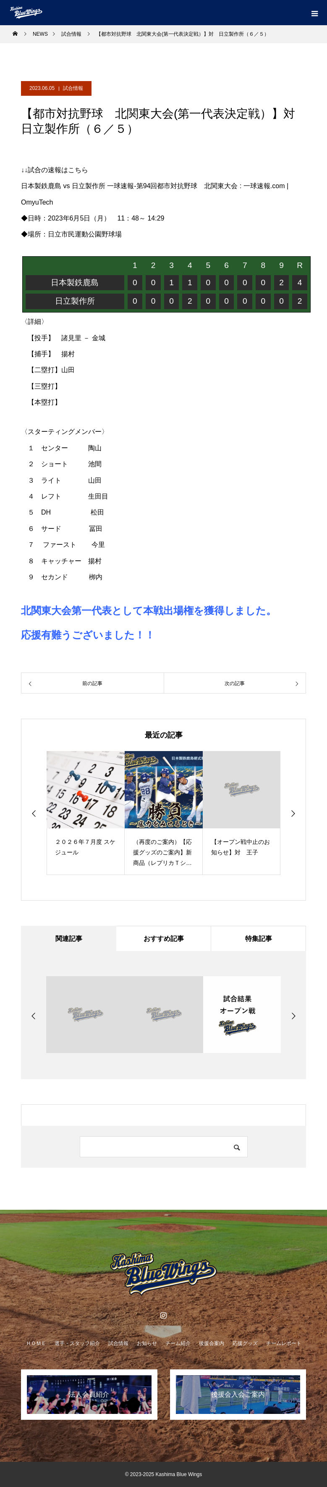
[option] (86, 813)
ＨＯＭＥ (36, 1343)
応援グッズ (245, 1343)
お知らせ (147, 1343)
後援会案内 (211, 1343)
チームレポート (283, 1343)
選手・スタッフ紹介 (77, 1343)
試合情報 (73, 88)
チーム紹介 (178, 1343)
